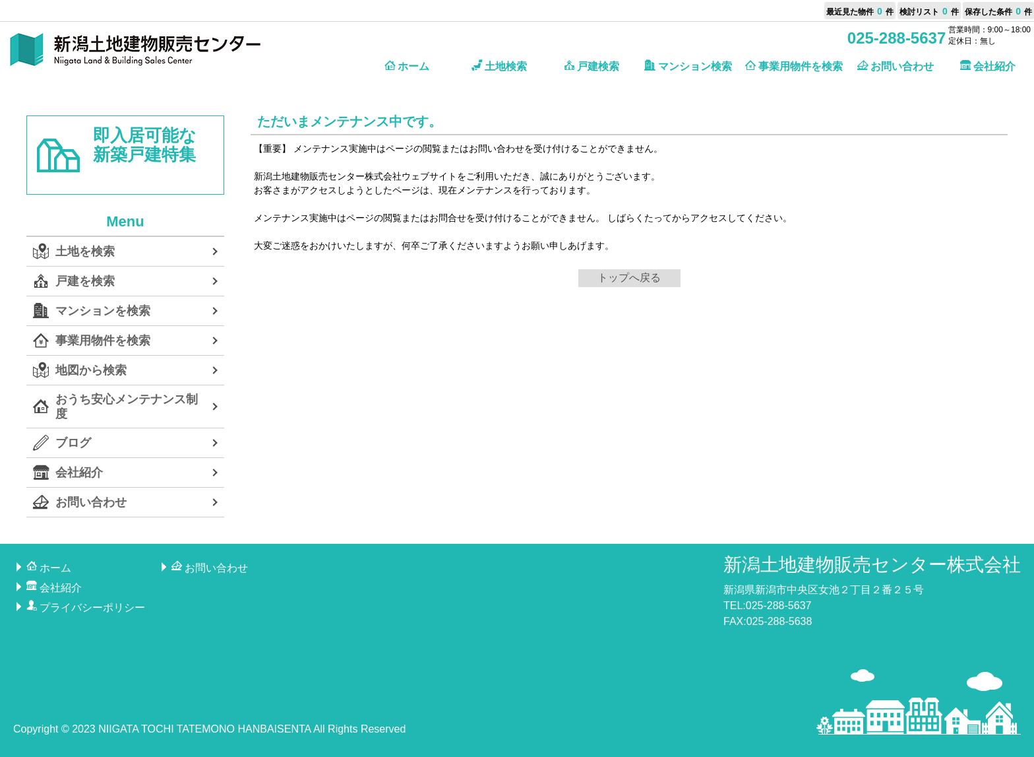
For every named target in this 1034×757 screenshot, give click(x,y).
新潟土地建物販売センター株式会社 (872, 564)
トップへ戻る (629, 277)
